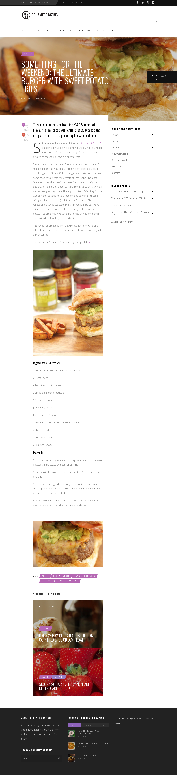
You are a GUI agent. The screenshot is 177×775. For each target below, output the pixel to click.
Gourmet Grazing (124, 718)
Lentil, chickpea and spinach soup (127, 191)
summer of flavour (67, 581)
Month (88, 725)
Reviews (36, 30)
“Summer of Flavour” (90, 143)
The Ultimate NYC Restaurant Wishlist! (129, 198)
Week (74, 725)
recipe (45, 576)
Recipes (25, 30)
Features (49, 30)
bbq (55, 576)
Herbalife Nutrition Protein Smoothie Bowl (89, 732)
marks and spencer (84, 576)
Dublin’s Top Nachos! (73, 2)
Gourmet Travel (85, 30)
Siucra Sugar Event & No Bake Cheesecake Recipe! (64, 686)
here (90, 242)
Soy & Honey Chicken (121, 205)
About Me (101, 30)
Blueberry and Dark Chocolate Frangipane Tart (131, 213)
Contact (113, 30)
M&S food (47, 581)
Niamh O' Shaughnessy (36, 98)
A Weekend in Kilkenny (121, 221)
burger (66, 576)
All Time (102, 725)
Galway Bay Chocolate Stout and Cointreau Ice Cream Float (67, 638)
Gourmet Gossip (66, 30)
